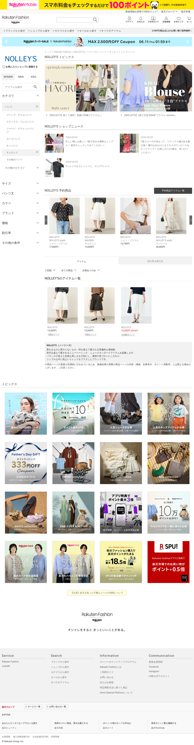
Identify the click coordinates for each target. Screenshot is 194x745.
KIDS (33, 76)
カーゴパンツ (13, 139)
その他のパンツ (14, 159)
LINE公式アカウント (159, 675)
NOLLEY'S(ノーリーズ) (85, 52)
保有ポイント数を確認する (163, 722)
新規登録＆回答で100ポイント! (141, 11)
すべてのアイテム (60, 682)
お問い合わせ (107, 676)
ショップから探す (60, 666)
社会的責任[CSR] (40, 736)
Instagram (154, 670)
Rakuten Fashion (62, 52)
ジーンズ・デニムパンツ (19, 115)
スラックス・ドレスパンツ (20, 121)
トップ (48, 52)
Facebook (154, 666)
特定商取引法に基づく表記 (113, 687)
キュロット (12, 152)
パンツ (8, 106)
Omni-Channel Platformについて (116, 692)
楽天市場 (185, 11)
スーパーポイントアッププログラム (118, 661)
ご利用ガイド (107, 671)
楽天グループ (168, 11)
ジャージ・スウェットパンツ (20, 130)
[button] (65, 226)
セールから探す (59, 676)
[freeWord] (21, 87)
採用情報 (55, 736)
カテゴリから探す (60, 671)
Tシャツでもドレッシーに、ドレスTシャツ (87, 166)
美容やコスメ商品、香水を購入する (71, 722)
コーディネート (155, 260)
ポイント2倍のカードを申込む (117, 722)
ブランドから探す (60, 661)
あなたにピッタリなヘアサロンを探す (19, 722)
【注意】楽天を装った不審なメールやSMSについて (97, 592)
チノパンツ (12, 145)
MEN (21, 76)
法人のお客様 (107, 682)
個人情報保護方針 (21, 736)
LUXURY (6, 665)
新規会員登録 (156, 661)
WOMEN (8, 76)
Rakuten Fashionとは (110, 666)
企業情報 (6, 736)
